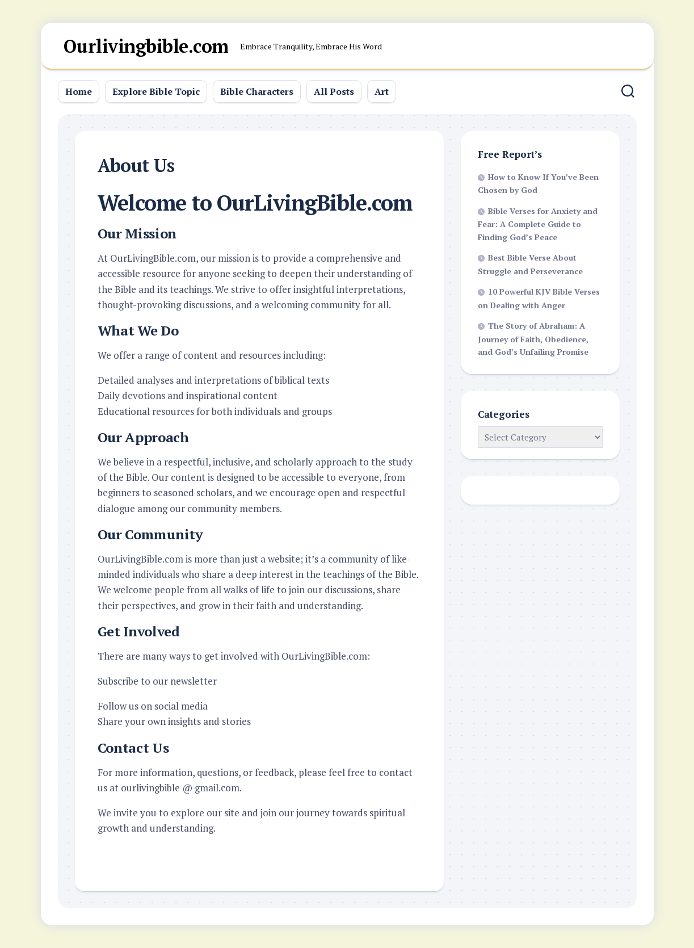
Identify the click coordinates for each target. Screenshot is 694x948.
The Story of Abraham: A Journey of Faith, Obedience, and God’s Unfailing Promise (533, 338)
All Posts (334, 91)
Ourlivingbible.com (146, 46)
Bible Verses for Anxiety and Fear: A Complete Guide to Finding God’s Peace (538, 223)
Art (382, 91)
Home (78, 91)
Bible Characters (256, 91)
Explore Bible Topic (156, 91)
